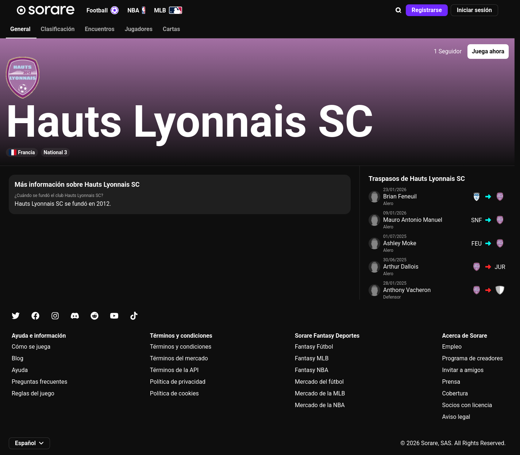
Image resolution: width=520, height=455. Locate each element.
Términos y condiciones (181, 346)
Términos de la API (174, 370)
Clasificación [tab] (58, 29)
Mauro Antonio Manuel (412, 219)
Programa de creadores (472, 358)
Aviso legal (456, 416)
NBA (136, 10)
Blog (17, 358)
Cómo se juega (31, 346)
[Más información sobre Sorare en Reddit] (94, 315)
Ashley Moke (399, 243)
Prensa (451, 381)
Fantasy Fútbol (314, 346)
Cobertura (455, 393)
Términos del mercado (179, 358)
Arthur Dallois (401, 266)
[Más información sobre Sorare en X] (16, 315)
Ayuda (20, 370)
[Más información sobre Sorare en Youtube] (114, 315)
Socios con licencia (467, 405)
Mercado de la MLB (320, 393)
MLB (168, 10)
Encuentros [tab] (100, 29)
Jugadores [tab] (139, 29)
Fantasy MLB (311, 358)
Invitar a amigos (463, 370)
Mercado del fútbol (319, 381)
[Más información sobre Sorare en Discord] (75, 315)
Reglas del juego (33, 393)
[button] (398, 10)
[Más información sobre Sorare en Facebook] (35, 315)
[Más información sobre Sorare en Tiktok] (134, 315)
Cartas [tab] (171, 29)
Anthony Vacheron (407, 290)
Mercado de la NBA (320, 405)
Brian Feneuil (400, 196)
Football (102, 10)
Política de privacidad (177, 381)
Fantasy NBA (311, 370)
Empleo (452, 346)
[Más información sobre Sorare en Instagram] (55, 315)
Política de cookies (174, 393)
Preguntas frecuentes (39, 381)
